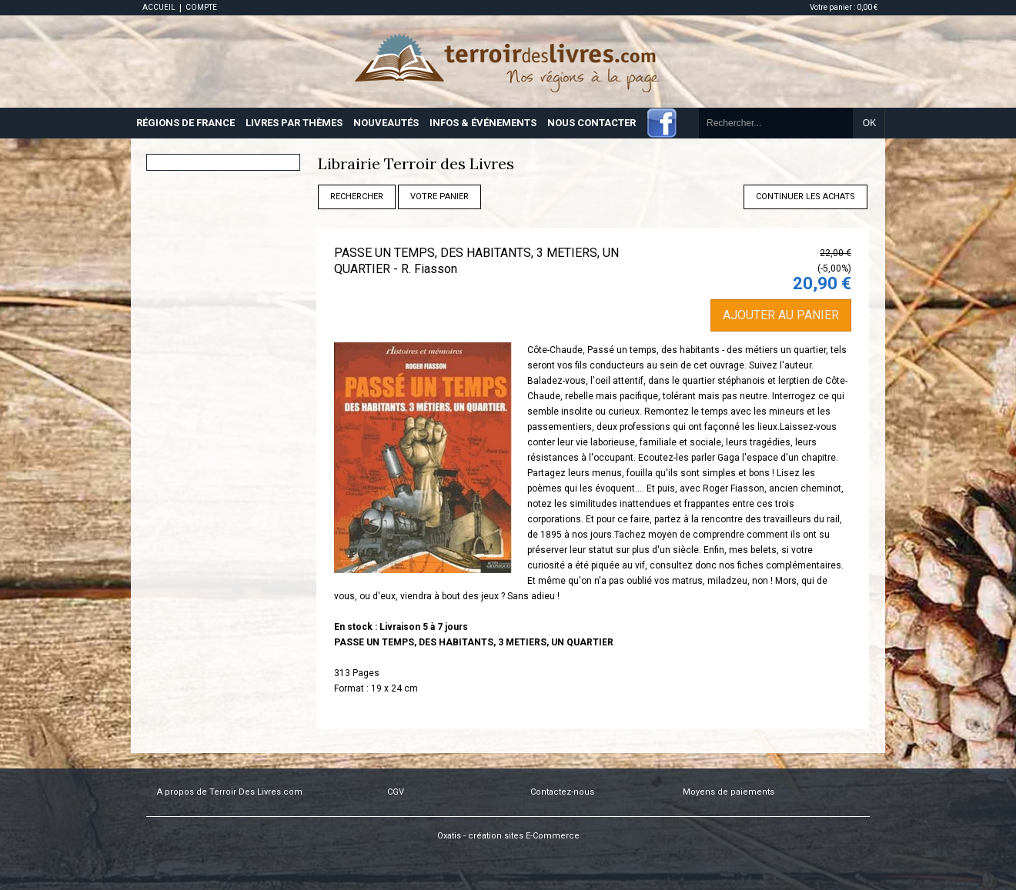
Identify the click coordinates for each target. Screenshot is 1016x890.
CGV (395, 792)
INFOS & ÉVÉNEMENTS (482, 122)
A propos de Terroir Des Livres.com (229, 792)
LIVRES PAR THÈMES (294, 122)
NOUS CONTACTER (591, 122)
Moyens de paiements (728, 792)
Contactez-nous (562, 792)
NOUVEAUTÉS (386, 122)
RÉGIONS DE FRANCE (185, 122)
